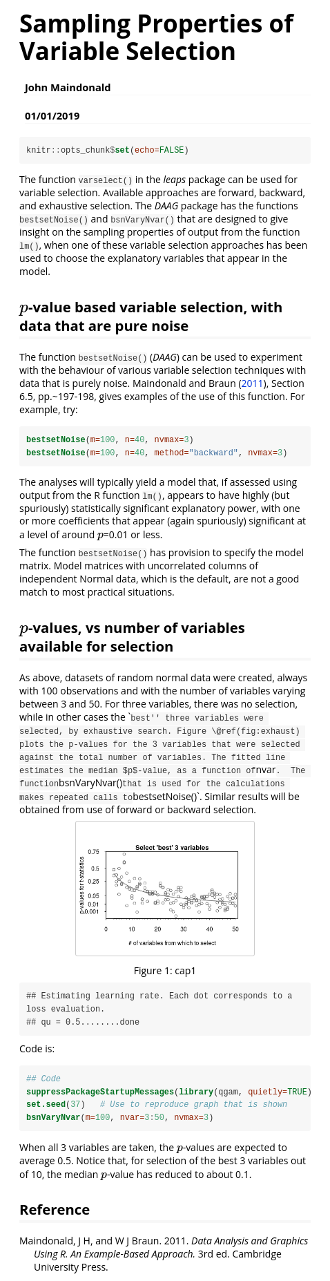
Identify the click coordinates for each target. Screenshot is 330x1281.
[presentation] (23, 306)
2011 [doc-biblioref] (253, 383)
